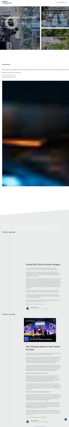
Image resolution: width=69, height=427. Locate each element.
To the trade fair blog (34, 272)
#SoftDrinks (50, 224)
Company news (6, 211)
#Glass (46, 43)
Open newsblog (34, 170)
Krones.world (59, 403)
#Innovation (28, 94)
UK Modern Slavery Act (26, 425)
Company (37, 406)
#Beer (44, 43)
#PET (44, 22)
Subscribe (58, 2)
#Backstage (7, 156)
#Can (49, 43)
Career (36, 407)
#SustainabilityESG (13, 156)
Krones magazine (49, 403)
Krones (28, 2)
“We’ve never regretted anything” (18, 19)
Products (37, 404)
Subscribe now (40, 421)
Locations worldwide (39, 410)
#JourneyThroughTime (7, 26)
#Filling (51, 43)
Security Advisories (34, 425)
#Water (53, 224)
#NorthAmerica (41, 157)
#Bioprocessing (51, 326)
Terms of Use (18, 425)
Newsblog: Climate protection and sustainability (50, 406)
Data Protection (9, 425)
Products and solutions (8, 83)
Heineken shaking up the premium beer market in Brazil (55, 38)
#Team (2, 26)
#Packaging (49, 22)
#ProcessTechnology (35, 326)
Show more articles (34, 352)
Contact (36, 408)
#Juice (40, 344)
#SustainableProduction (56, 22)
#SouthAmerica (46, 44)
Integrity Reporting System (43, 425)
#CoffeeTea (51, 344)
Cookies (14, 425)
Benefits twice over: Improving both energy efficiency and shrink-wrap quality (54, 16)
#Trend (30, 309)
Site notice (4, 425)
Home (36, 403)
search (64, 2)
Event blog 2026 (49, 408)
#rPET (46, 22)
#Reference (34, 224)
